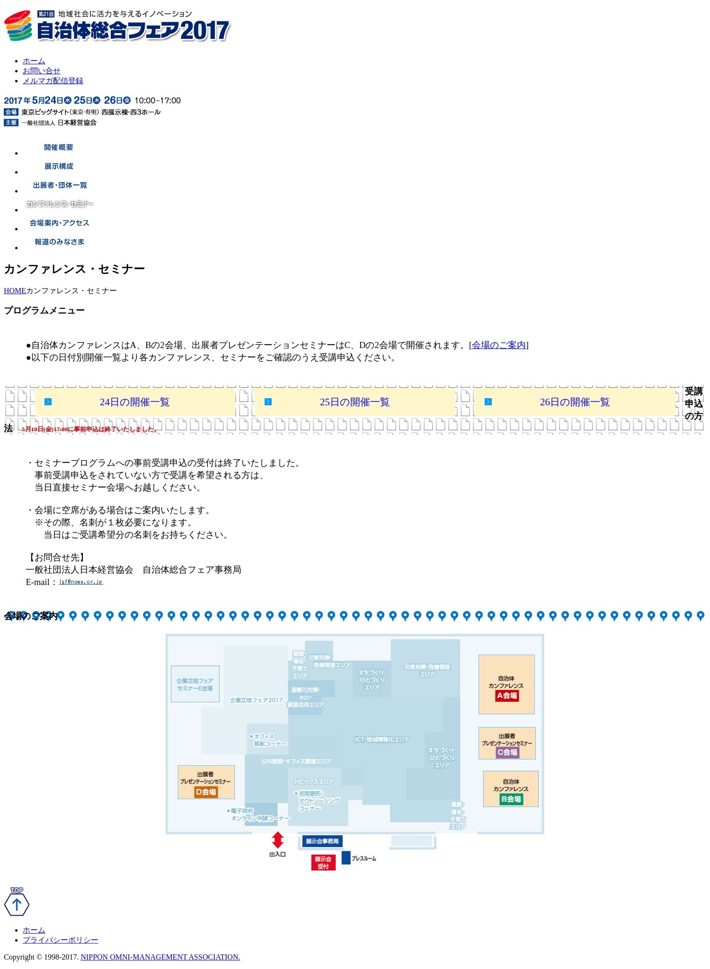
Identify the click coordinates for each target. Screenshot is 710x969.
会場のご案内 (499, 345)
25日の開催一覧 (355, 402)
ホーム (34, 61)
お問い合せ (42, 71)
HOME (15, 291)
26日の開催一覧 (575, 402)
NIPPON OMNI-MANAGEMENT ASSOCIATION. (160, 957)
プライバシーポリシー (60, 940)
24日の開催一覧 (135, 402)
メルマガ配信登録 (53, 81)
